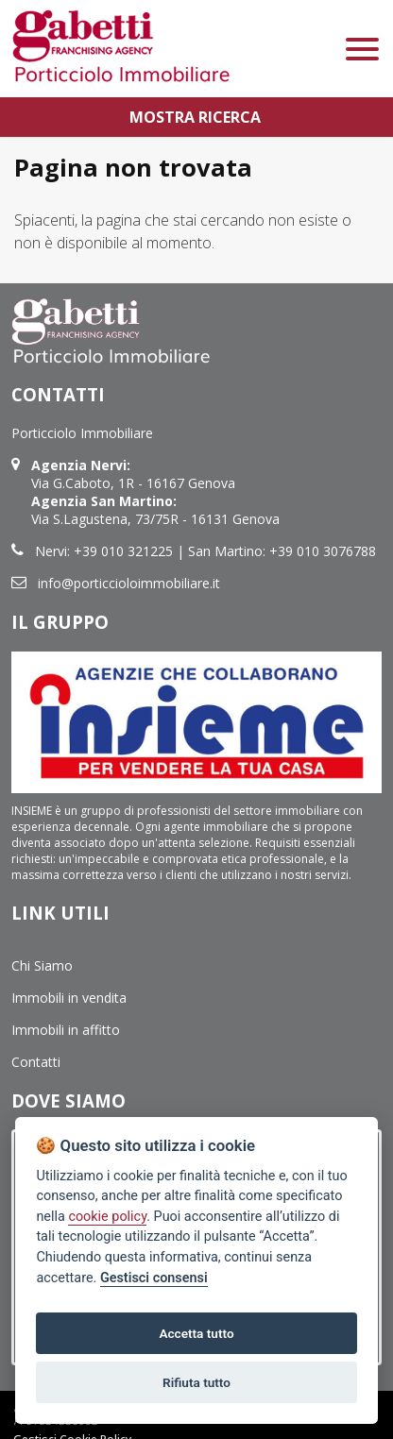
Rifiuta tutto (196, 1382)
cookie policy (107, 1217)
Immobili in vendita (69, 998)
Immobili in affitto (65, 1030)
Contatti (35, 1062)
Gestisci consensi (154, 1278)
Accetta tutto (196, 1333)
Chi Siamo (42, 965)
